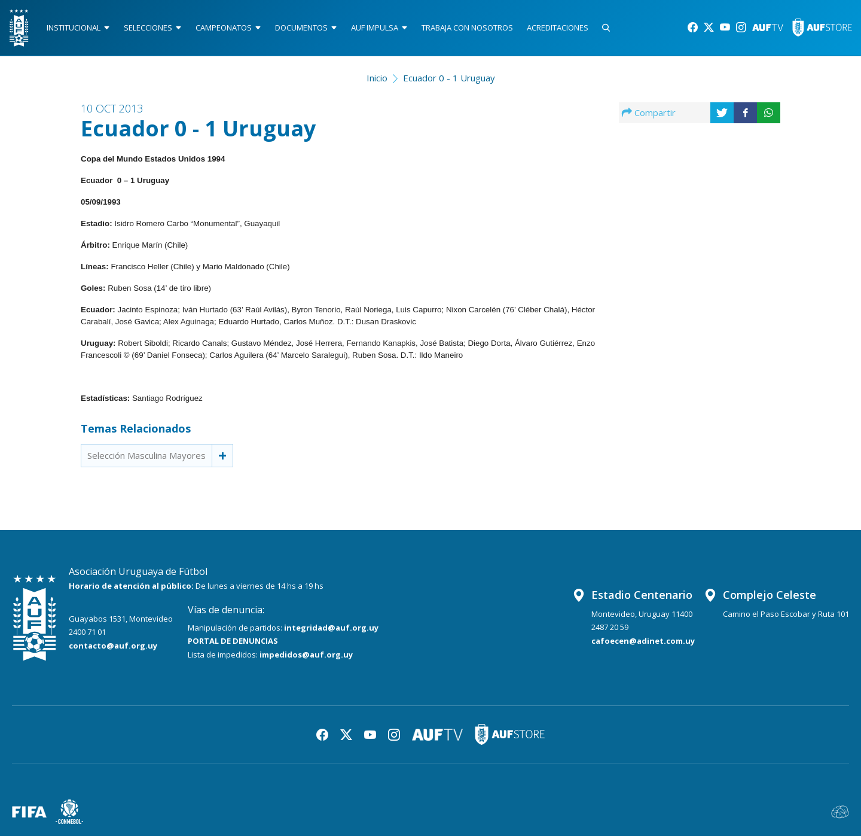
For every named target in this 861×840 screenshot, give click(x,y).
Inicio (377, 81)
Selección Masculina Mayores (146, 459)
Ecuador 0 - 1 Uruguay (449, 81)
